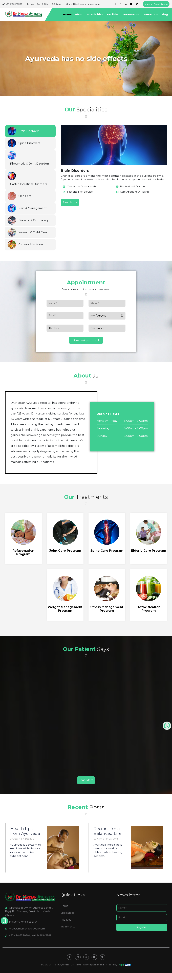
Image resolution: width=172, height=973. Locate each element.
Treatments (130, 14)
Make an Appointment (156, 4)
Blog (164, 14)
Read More (69, 202)
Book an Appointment (86, 340)
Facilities (112, 14)
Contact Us (150, 14)
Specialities (95, 14)
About (79, 14)
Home (67, 14)
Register (142, 927)
